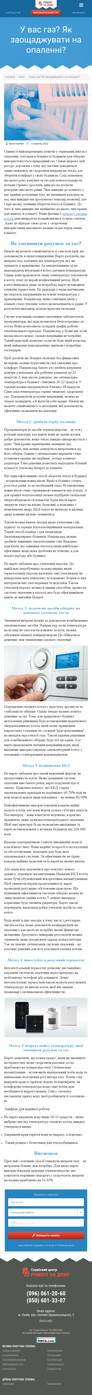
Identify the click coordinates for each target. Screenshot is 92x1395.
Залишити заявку (46, 1235)
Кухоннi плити (54, 1350)
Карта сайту (46, 1320)
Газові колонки (55, 1364)
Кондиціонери (54, 1359)
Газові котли (54, 1368)
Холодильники (10, 1355)
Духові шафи (54, 1355)
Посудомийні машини (13, 1359)
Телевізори (8, 1383)
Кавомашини (54, 1383)
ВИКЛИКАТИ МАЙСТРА (46, 12)
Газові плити (9, 1368)
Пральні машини (11, 1350)
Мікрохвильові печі (12, 1364)
